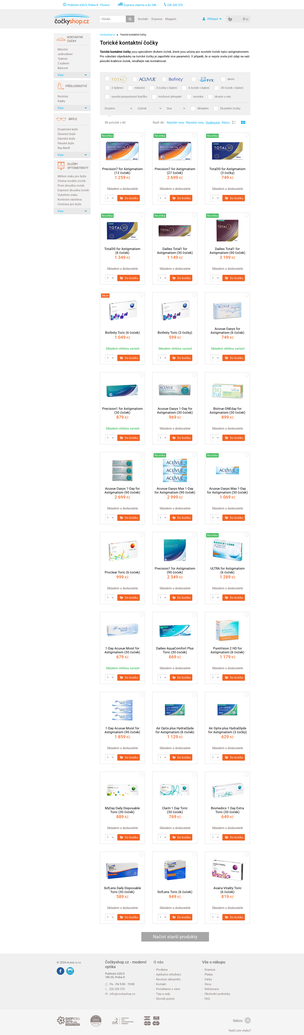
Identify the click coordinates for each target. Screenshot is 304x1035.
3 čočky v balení (166, 88)
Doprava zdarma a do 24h (140, 5)
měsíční (140, 88)
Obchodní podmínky (216, 994)
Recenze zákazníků (167, 979)
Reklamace (210, 989)
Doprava (156, 19)
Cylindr (142, 108)
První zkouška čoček (71, 185)
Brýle (73, 119)
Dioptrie (110, 108)
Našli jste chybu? (240, 1030)
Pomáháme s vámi (167, 989)
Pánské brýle (66, 143)
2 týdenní (63, 63)
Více (72, 75)
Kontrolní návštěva (70, 199)
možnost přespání (170, 96)
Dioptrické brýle (68, 129)
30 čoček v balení (232, 88)
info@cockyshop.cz (122, 994)
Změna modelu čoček (72, 181)
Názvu (226, 122)
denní (230, 79)
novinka (198, 96)
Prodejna (161, 969)
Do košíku (129, 198)
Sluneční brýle (67, 134)
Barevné (63, 68)
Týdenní (62, 59)
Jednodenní (65, 54)
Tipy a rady (162, 994)
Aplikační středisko (167, 974)
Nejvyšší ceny (195, 122)
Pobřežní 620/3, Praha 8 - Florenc (88, 5)
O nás (158, 962)
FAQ (206, 998)
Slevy (206, 984)
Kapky (61, 101)
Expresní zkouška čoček (73, 190)
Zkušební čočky (230, 108)
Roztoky (63, 96)
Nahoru (242, 1020)
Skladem (203, 108)
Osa (169, 108)
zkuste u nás (223, 96)
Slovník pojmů (164, 998)
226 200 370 (115, 989)
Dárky (207, 979)
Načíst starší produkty (175, 936)
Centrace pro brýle (69, 204)
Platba (207, 974)
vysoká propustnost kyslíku (129, 96)
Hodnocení (213, 122)
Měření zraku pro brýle (72, 176)
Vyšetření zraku (68, 195)
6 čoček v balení (198, 88)
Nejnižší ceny (175, 122)
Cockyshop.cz (107, 34)
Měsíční (63, 49)
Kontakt (143, 19)
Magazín (170, 19)
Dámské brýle (66, 138)
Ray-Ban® (64, 148)
